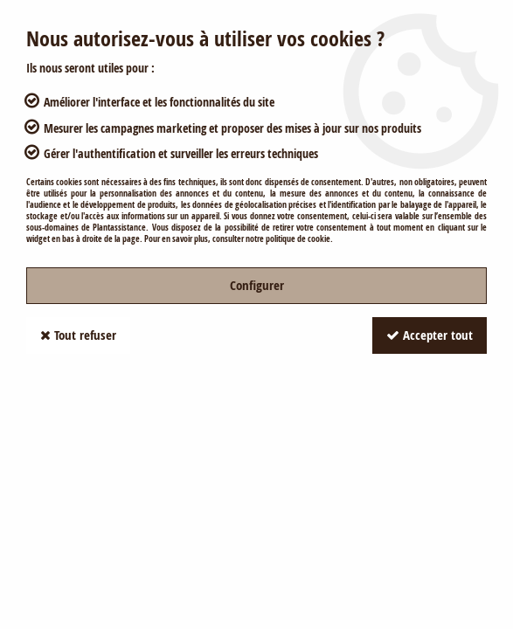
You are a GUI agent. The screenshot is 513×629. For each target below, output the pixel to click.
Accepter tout (429, 335)
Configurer (257, 285)
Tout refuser (78, 335)
